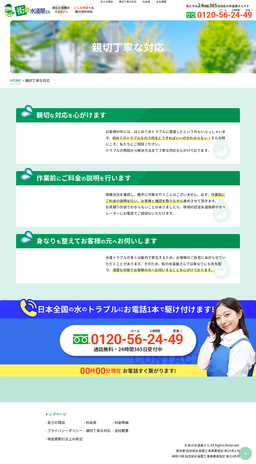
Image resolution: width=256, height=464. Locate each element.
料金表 (154, 10)
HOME (15, 80)
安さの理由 (108, 10)
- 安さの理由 (55, 422)
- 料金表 (90, 422)
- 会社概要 (120, 430)
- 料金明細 (120, 422)
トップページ (55, 414)
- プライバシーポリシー (64, 430)
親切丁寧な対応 (133, 10)
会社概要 (171, 10)
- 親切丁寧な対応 (97, 430)
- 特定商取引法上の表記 (64, 438)
